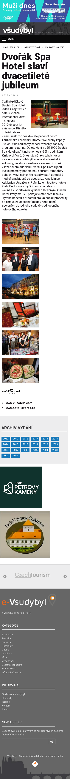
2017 (35, 438)
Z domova (7, 634)
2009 (55, 444)
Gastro (5, 649)
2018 (25, 438)
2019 (15, 438)
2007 (15, 450)
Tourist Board (9, 668)
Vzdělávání (8, 661)
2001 (15, 455)
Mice (4, 657)
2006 (25, 450)
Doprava (6, 642)
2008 (5, 450)
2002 (5, 455)
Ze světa (6, 638)
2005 (35, 450)
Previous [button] (5, 577)
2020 (5, 438)
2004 (45, 450)
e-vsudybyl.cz (9, 613)
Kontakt (6, 705)
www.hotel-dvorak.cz (20, 408)
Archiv (5, 709)
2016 (45, 438)
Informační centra (11, 672)
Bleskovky (7, 698)
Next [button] (65, 577)
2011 (35, 444)
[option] (32, 575)
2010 (45, 444)
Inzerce (6, 701)
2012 (25, 444)
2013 (15, 444)
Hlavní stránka (10, 47)
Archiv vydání (32, 47)
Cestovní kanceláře (12, 664)
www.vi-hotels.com (19, 403)
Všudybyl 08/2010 (54, 47)
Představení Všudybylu (14, 694)
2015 (55, 438)
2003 (55, 450)
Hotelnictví (7, 646)
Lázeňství (7, 653)
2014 (5, 444)
